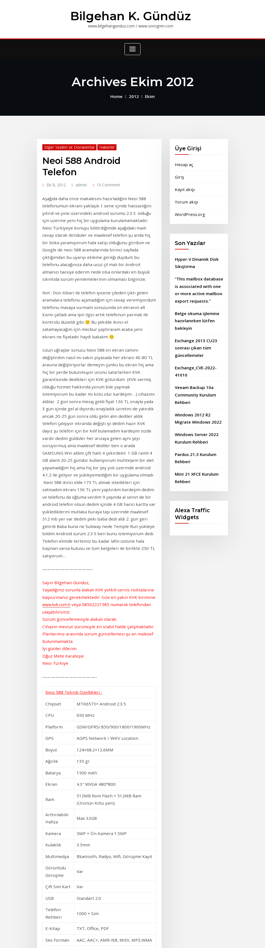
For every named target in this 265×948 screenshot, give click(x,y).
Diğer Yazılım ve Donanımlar (67, 145)
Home (117, 94)
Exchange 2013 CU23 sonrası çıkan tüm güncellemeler (194, 337)
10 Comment (105, 170)
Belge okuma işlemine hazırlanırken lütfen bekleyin (196, 312)
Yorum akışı (185, 198)
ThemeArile (190, 938)
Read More (51, 873)
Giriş (179, 174)
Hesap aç (183, 162)
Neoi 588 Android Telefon (95, 158)
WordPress (129, 938)
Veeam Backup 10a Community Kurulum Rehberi (195, 381)
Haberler (102, 145)
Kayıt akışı (184, 186)
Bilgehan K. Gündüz (130, 15)
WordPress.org (188, 210)
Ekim (149, 94)
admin (79, 170)
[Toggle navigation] (132, 48)
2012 (133, 94)
